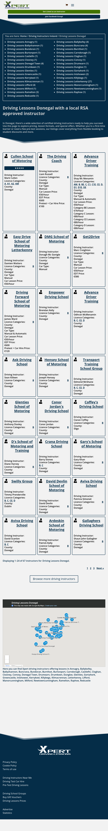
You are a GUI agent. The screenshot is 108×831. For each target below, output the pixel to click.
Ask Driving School (22, 361)
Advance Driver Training (91, 160)
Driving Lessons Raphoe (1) (71, 92)
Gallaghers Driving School (91, 522)
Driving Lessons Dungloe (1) (71, 67)
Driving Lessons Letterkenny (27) (74, 81)
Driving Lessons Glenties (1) (22, 70)
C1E (94, 184)
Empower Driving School (57, 294)
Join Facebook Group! (54, 16)
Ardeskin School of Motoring (56, 525)
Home (23, 36)
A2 (12, 183)
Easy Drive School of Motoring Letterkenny (22, 243)
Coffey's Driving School (91, 404)
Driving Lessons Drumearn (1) (73, 63)
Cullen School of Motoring (22, 158)
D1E (80, 187)
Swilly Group (21, 481)
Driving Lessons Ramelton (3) (23, 92)
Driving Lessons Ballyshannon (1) (25, 45)
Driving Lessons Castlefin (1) (22, 56)
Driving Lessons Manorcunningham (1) (77, 85)
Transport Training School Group (91, 364)
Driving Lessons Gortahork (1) (73, 70)
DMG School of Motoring (56, 238)
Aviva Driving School (91, 483)
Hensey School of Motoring (56, 361)
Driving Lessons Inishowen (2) (73, 74)
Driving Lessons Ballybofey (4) (73, 41)
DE (84, 187)
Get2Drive (91, 236)
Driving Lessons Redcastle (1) (23, 95)
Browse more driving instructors (54, 579)
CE (98, 184)
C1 (89, 184)
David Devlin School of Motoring (56, 485)
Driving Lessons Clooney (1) (22, 59)
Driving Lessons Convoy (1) (71, 59)
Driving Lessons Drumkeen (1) (23, 67)
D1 (75, 187)
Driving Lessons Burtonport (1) (23, 52)
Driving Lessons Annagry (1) (22, 41)
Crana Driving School (56, 443)
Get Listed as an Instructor (54, 11)
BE (82, 184)
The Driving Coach (56, 158)
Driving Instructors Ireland (43, 36)
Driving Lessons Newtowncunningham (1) (79, 88)
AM (17, 183)
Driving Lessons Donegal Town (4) (25, 63)
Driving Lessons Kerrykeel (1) (23, 77)
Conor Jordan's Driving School (57, 406)
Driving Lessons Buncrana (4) (72, 45)
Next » (100, 568)
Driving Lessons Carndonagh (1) (74, 52)
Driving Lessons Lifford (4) (21, 85)
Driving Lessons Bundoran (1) (23, 49)
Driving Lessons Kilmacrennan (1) (25, 81)
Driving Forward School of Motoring (22, 299)
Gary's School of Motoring (91, 443)
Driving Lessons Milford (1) (21, 88)
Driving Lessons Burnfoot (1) (72, 49)
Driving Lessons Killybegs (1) (72, 77)
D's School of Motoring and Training (22, 446)
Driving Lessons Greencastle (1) (24, 74)
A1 (8, 183)
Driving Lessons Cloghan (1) (71, 56)
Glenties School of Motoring (22, 406)
